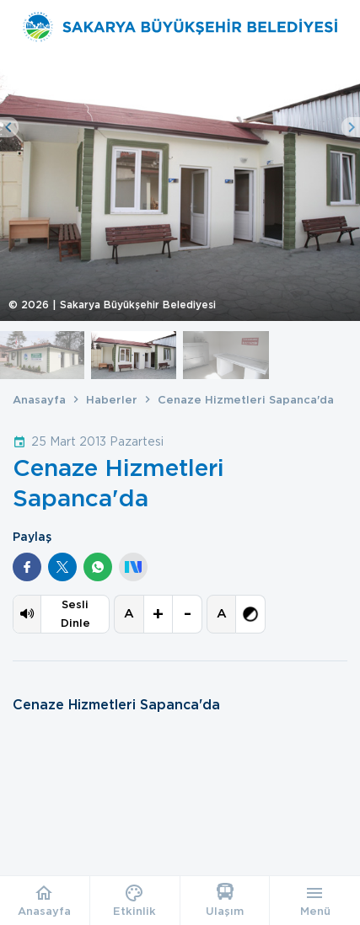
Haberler (111, 399)
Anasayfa (39, 399)
